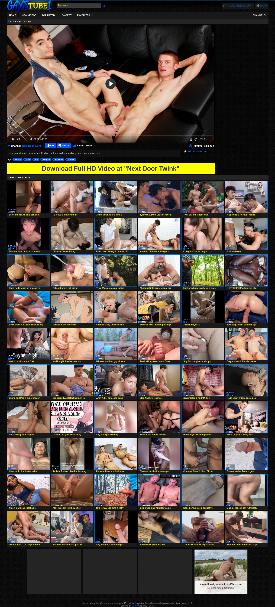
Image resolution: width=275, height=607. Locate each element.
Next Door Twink (31, 145)
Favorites (83, 15)
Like (52, 145)
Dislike (65, 145)
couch (18, 159)
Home (12, 15)
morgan (46, 159)
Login (263, 6)
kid (36, 159)
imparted (59, 159)
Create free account (240, 6)
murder (71, 159)
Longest (66, 15)
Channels (259, 15)
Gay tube (134, 606)
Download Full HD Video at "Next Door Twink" (111, 168)
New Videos (29, 15)
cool (28, 159)
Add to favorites (197, 151)
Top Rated (48, 15)
